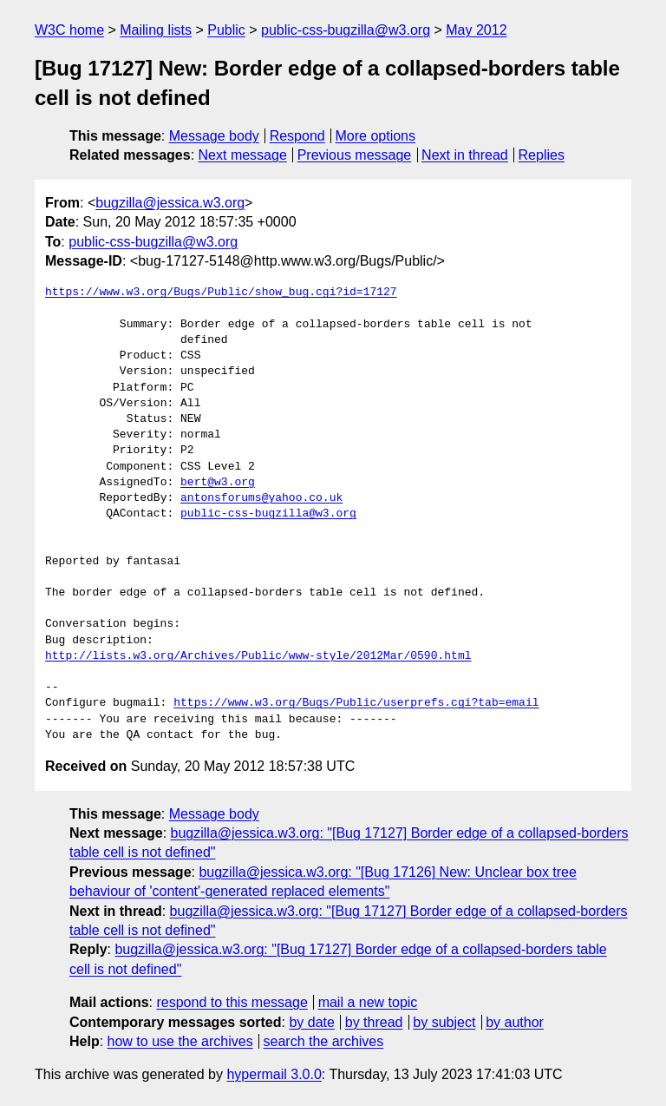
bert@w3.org (217, 482)
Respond (297, 135)
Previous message (354, 155)
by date (311, 1022)
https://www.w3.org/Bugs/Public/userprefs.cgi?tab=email (356, 703)
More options (376, 135)
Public (226, 30)
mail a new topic (368, 1002)
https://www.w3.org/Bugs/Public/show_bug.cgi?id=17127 (221, 292)
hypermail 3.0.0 (273, 1074)
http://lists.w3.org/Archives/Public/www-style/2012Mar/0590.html (258, 656)
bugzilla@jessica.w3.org (170, 202)
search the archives (324, 1041)
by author (515, 1022)
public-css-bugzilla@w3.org (345, 30)
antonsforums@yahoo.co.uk (261, 498)
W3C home (69, 30)
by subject (444, 1022)
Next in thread (464, 155)
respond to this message (231, 1002)
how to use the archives (180, 1041)
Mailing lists (156, 30)
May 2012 (476, 30)
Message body (214, 135)
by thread (374, 1022)
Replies (542, 155)
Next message (243, 155)
